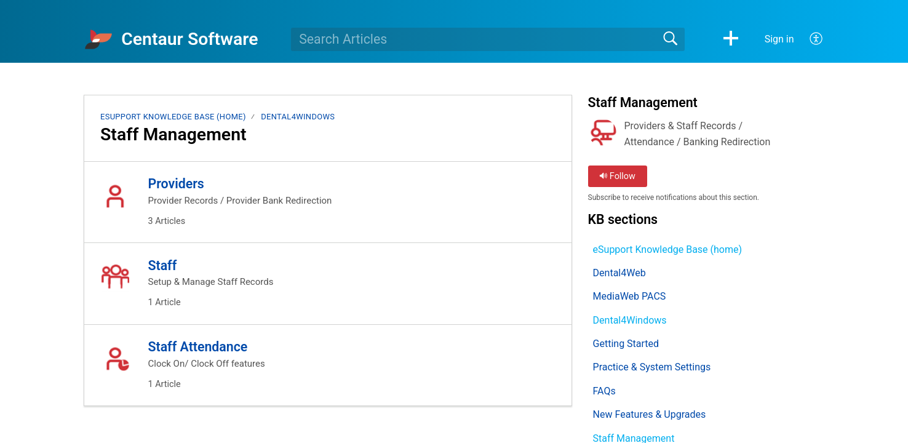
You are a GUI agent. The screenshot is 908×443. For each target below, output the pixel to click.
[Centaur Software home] (98, 39)
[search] (488, 39)
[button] (731, 39)
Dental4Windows (298, 116)
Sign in (779, 39)
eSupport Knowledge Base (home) (173, 116)
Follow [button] (617, 176)
